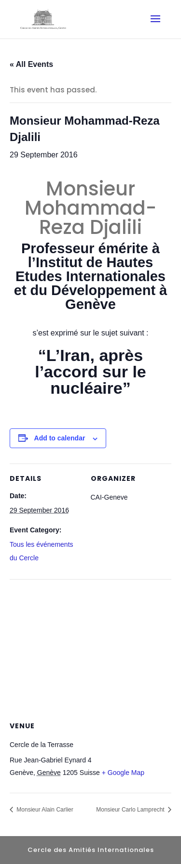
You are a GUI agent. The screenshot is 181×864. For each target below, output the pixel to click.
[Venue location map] (90, 649)
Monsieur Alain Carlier (44, 809)
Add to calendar (59, 438)
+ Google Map (123, 772)
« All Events (31, 64)
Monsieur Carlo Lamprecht (131, 809)
